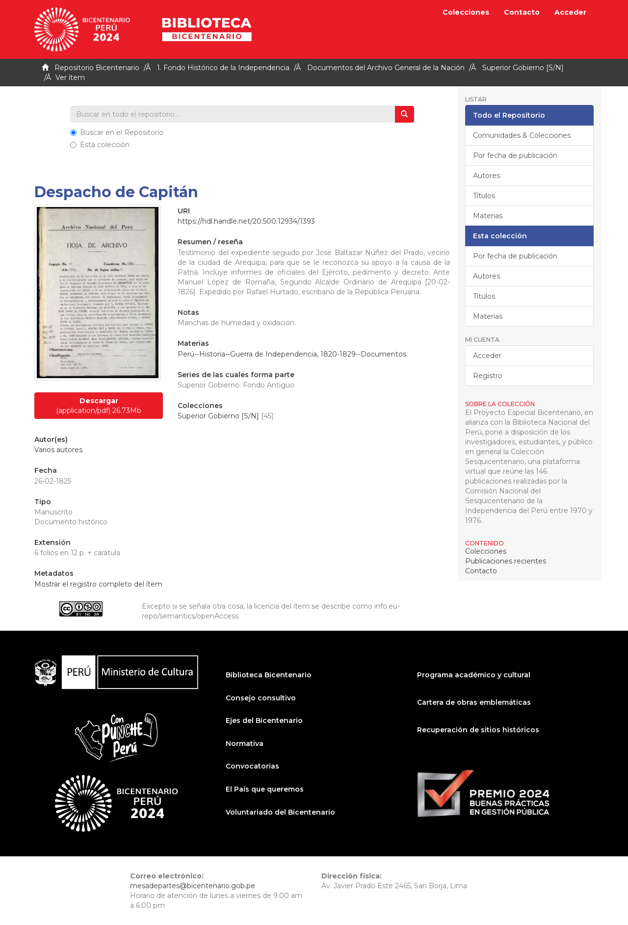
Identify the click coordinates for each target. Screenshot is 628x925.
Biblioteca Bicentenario (269, 674)
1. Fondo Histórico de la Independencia (223, 67)
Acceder (487, 355)
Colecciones (466, 12)
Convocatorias (252, 766)
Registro (487, 375)
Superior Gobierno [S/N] (523, 67)
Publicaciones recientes (505, 561)
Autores (486, 175)
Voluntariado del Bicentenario (280, 812)
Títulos (484, 195)
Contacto (522, 12)
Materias (487, 215)
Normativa (244, 743)
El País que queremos (265, 789)
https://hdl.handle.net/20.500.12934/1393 (246, 221)
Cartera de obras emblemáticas (474, 702)
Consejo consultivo (261, 698)
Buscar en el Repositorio (116, 132)
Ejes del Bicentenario (264, 720)
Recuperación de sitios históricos (478, 729)
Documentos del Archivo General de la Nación (386, 67)
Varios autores (58, 449)
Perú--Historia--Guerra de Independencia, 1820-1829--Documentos (292, 354)
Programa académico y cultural (473, 674)
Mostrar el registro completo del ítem (98, 584)
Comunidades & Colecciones (522, 135)
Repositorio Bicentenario (96, 67)
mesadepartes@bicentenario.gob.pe (192, 885)
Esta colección (100, 144)
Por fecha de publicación (515, 155)
